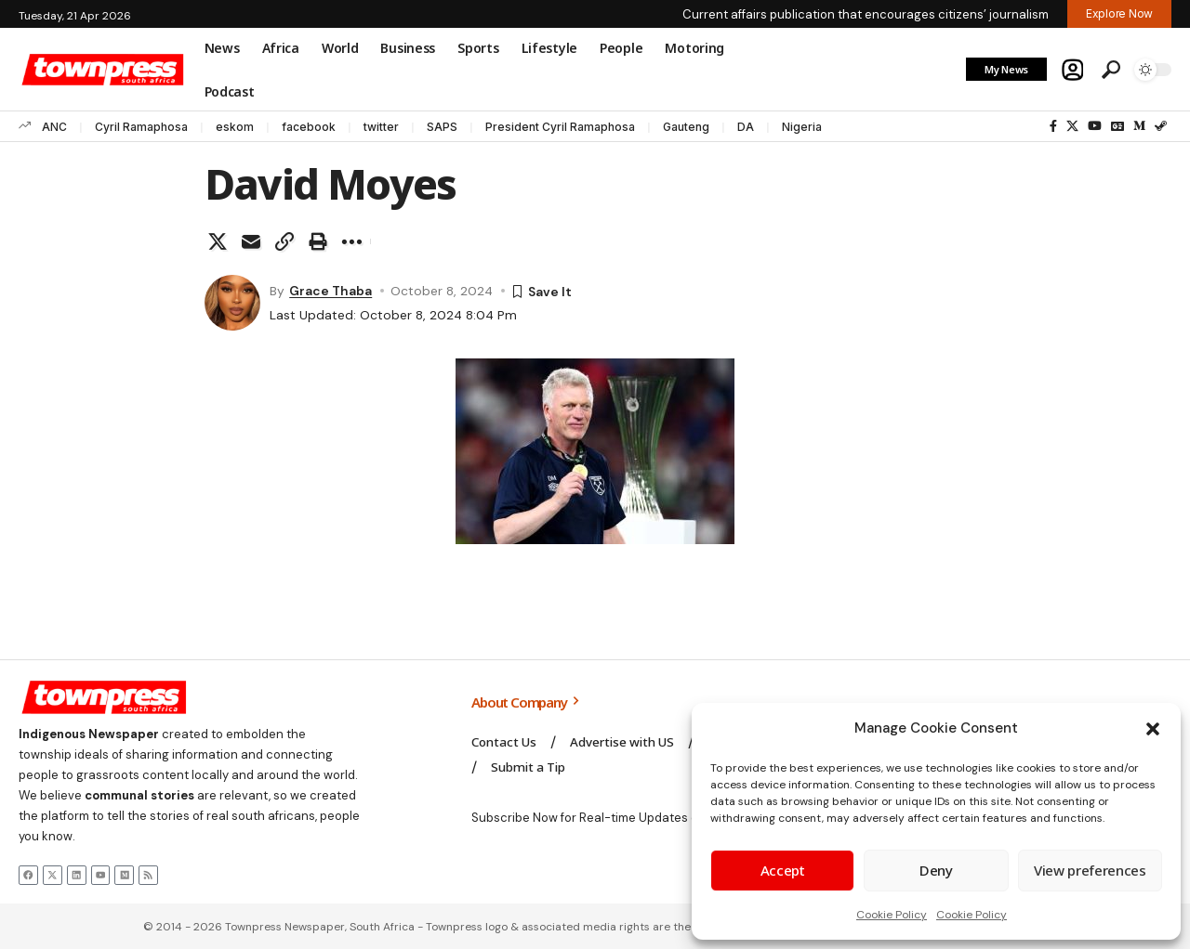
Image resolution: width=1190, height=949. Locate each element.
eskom (235, 127)
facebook (309, 127)
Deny (936, 870)
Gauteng (686, 127)
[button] (1153, 729)
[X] (1072, 126)
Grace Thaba (330, 290)
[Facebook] (1053, 126)
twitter (381, 127)
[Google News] (1117, 126)
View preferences (1089, 870)
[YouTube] (1094, 126)
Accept (782, 870)
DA (745, 127)
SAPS (442, 127)
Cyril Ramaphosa (141, 127)
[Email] (251, 241)
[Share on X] (218, 241)
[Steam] (1160, 126)
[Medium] (1139, 126)
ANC (54, 127)
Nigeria (802, 127)
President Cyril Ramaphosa (560, 127)
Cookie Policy (891, 914)
